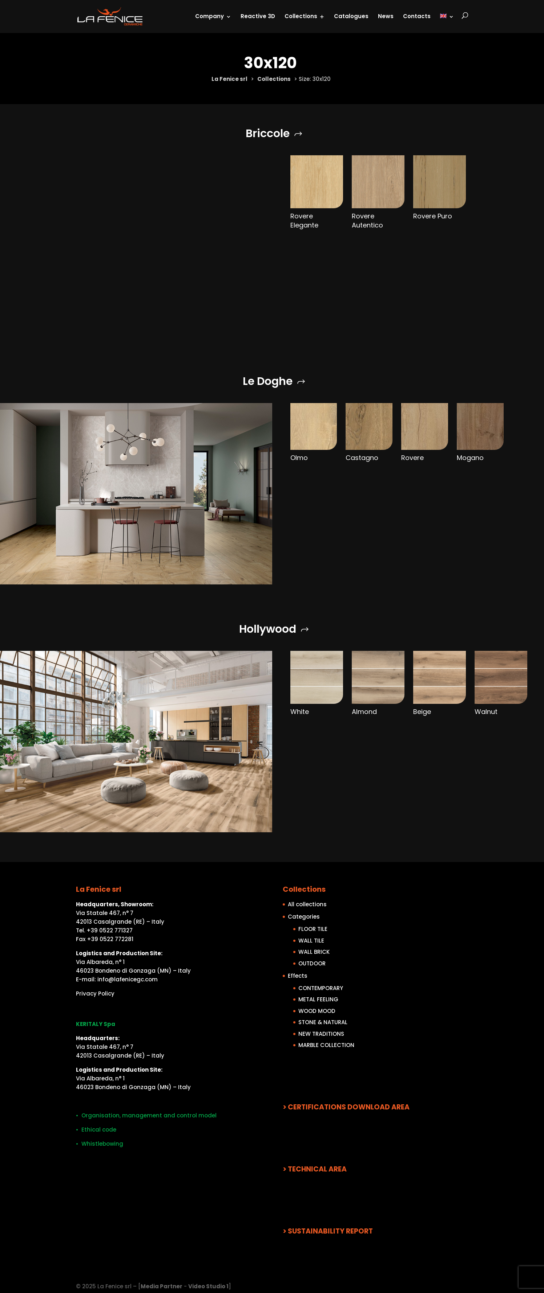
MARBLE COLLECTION (326, 1045)
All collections (307, 904)
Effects (297, 976)
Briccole (268, 133)
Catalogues (351, 16)
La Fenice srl (229, 79)
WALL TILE (311, 940)
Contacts (417, 16)
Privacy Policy (95, 993)
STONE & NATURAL (322, 1022)
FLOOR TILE (312, 929)
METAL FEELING (318, 999)
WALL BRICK (314, 952)
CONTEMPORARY (320, 988)
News (386, 16)
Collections (301, 16)
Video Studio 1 (208, 1286)
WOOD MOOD (316, 1011)
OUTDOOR (312, 963)
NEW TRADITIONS (321, 1034)
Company (209, 16)
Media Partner (161, 1286)
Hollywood (267, 629)
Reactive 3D (258, 16)
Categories (304, 916)
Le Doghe (268, 381)
